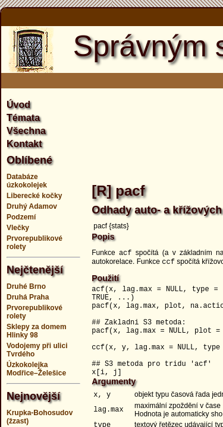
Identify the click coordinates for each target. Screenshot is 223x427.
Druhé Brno (26, 286)
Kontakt (24, 144)
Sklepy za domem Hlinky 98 (37, 331)
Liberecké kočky (34, 196)
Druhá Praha (28, 297)
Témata (23, 118)
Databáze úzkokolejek (27, 181)
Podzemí (21, 217)
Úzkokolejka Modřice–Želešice (36, 369)
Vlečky (18, 228)
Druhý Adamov (32, 206)
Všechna (26, 131)
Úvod (18, 105)
